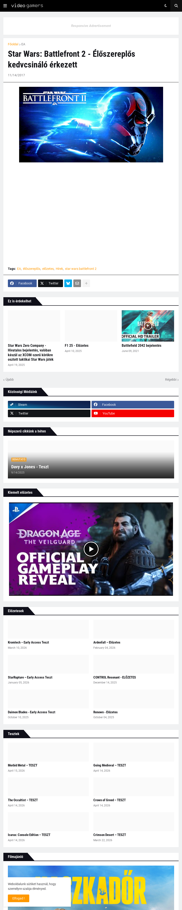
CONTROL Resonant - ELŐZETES (114, 677)
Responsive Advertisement (91, 26)
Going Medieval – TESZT (109, 765)
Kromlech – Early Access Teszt (28, 642)
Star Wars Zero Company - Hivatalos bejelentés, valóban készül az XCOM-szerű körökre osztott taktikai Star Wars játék (31, 352)
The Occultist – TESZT (23, 800)
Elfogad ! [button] (18, 898)
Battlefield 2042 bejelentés (141, 345)
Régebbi (170, 379)
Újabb (10, 379)
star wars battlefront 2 (81, 268)
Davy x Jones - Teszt (30, 466)
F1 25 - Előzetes (76, 345)
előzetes (48, 268)
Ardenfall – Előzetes (106, 642)
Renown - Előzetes (105, 712)
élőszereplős (31, 268)
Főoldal (13, 44)
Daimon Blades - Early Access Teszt (31, 712)
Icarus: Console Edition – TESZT (29, 835)
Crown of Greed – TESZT (109, 800)
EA (23, 44)
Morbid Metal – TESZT (22, 765)
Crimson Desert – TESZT (109, 835)
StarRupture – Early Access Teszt (30, 677)
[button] (5, 6)
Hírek (59, 268)
